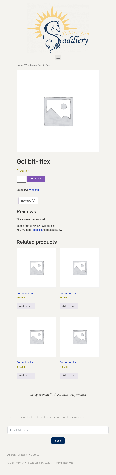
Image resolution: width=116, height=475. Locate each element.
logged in (37, 229)
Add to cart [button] (26, 306)
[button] (58, 57)
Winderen (30, 65)
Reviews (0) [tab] (28, 200)
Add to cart (36, 178)
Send (58, 440)
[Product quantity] (21, 179)
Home (20, 65)
